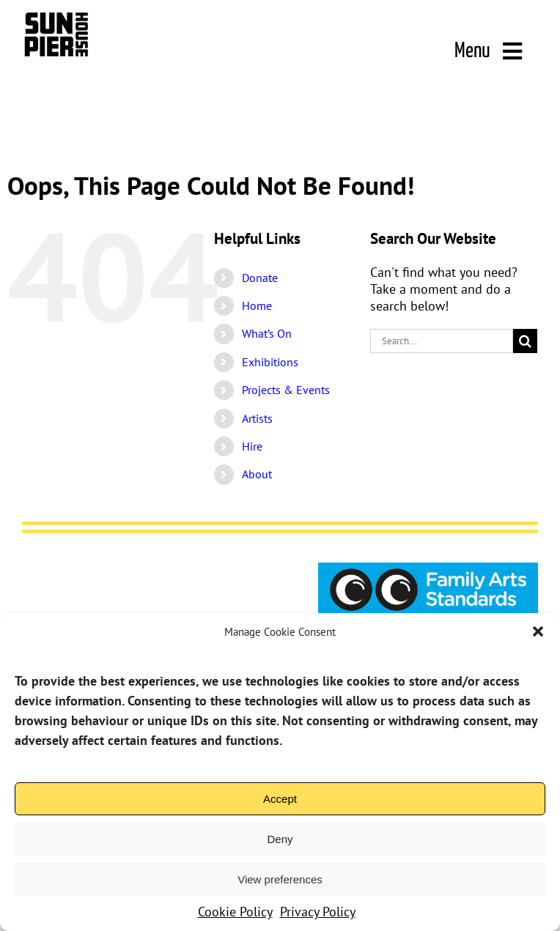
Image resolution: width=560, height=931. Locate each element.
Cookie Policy (235, 911)
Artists (257, 418)
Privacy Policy (317, 911)
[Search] (525, 341)
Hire (252, 446)
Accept (280, 799)
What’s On (267, 333)
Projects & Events (286, 389)
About (257, 474)
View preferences (280, 879)
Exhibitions (270, 362)
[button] (538, 631)
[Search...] (441, 341)
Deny (279, 839)
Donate (260, 277)
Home (257, 305)
